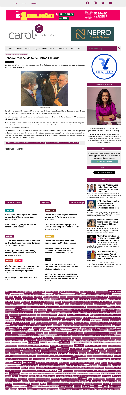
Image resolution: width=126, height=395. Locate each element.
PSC (109, 365)
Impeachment (87, 330)
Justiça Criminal (9, 338)
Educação (62, 315)
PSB (105, 365)
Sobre (24, 3)
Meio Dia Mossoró (76, 342)
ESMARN (68, 317)
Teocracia (87, 383)
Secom (31, 376)
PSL (13, 367)
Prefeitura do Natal (115, 363)
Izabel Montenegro (102, 333)
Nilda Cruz (108, 348)
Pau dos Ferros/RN (54, 356)
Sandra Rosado (15, 373)
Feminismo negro (116, 320)
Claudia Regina (27, 304)
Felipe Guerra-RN (96, 320)
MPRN (37, 348)
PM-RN (63, 359)
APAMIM (78, 294)
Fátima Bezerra (68, 320)
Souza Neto (105, 381)
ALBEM (82, 291)
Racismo (41, 367)
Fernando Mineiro (23, 323)
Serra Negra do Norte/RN (43, 378)
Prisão (81, 365)
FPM (75, 322)
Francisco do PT (95, 322)
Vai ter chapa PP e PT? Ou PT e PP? (21, 278)
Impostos (95, 330)
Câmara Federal (84, 299)
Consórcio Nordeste (64, 307)
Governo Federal (15, 328)
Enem (46, 317)
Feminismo (106, 320)
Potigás (97, 362)
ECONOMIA (18, 48)
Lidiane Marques (46, 340)
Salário (112, 371)
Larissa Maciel (117, 338)
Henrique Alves (99, 328)
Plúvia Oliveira (55, 359)
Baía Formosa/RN (54, 296)
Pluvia (48, 359)
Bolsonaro (18, 299)
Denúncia (68, 309)
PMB (69, 359)
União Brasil (22, 389)
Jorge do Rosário (70, 335)
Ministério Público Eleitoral (40, 346)
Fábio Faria (29, 320)
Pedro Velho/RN (108, 356)
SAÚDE (73, 48)
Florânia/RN (61, 322)
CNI (71, 304)
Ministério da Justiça (115, 342)
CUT (35, 309)
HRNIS (31, 330)
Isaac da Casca (62, 333)
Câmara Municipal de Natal (99, 299)
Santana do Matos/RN (39, 373)
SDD (20, 376)
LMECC (72, 340)
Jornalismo (90, 335)
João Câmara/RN (43, 335)
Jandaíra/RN (22, 335)
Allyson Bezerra (115, 292)
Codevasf (80, 304)
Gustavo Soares (64, 328)
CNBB (67, 304)
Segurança (117, 376)
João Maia (60, 335)
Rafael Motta (50, 367)
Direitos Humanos (95, 312)
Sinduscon (64, 381)
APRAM (97, 294)
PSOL (18, 367)
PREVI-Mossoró (60, 365)
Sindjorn (48, 381)
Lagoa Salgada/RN (96, 338)
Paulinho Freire (66, 356)
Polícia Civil (105, 359)
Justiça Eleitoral (35, 338)
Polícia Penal (8, 362)
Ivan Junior (92, 333)
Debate (49, 309)
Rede (85, 367)
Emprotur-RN (40, 317)
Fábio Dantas (20, 320)
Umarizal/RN (13, 389)
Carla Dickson (25, 301)
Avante (45, 296)
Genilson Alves (57, 325)
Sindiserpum (40, 381)
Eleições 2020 (95, 315)
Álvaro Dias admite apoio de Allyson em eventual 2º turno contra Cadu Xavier (21, 217)
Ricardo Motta (35, 371)
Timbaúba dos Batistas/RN (19, 386)
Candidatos (8, 301)
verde (60, 389)
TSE (96, 386)
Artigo (11, 296)
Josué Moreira (109, 335)
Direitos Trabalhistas (109, 312)
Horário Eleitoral (9, 330)
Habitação (84, 328)
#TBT (48, 260)
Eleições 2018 (83, 315)
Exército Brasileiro (95, 317)
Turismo (105, 386)
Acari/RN (22, 291)
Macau (103, 340)
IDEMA (58, 330)
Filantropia (43, 322)
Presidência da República (30, 365)
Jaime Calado (13, 335)
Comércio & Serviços (109, 304)
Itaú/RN (81, 333)
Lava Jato (19, 340)
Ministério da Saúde (11, 345)
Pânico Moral (80, 351)
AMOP (44, 294)
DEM (63, 309)
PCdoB (79, 356)
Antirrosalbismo (66, 294)
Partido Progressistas (93, 353)
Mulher (53, 348)
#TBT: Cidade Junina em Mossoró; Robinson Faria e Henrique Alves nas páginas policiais (61, 266)
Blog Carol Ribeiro (115, 296)
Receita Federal (78, 367)
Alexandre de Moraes (101, 291)
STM (119, 381)
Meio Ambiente (64, 342)
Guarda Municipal (52, 328)
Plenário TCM (41, 359)
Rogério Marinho (90, 371)
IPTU (50, 333)
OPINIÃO (45, 48)
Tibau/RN (8, 386)
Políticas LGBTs (64, 362)
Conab (28, 307)
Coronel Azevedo (92, 307)
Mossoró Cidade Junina (92, 346)
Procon (86, 365)
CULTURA (53, 48)
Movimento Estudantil (114, 345)
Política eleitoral (42, 363)
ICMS (53, 330)
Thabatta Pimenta (97, 383)
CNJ (75, 304)
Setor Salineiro (110, 378)
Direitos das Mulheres (80, 312)
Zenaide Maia (108, 389)
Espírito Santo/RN (77, 317)
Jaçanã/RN (113, 333)
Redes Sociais (99, 367)
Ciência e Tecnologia (16, 304)
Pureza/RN (32, 367)
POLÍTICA (9, 48)
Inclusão (110, 330)
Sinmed (71, 381)
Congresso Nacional (51, 307)
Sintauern (82, 381)
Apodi (84, 294)
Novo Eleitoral (15, 351)
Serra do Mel (31, 378)
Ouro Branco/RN (54, 351)
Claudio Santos (38, 304)
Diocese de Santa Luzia (25, 312)
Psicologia (7, 367)
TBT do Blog (35, 383)
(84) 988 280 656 (104, 162)
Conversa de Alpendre (79, 307)
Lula (91, 340)
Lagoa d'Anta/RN (76, 338)
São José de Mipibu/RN (83, 373)
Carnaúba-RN (50, 301)
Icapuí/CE (47, 330)
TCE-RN (43, 384)
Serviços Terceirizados (58, 379)
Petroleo (25, 359)
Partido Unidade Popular (20, 356)
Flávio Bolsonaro (52, 322)
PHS (30, 359)
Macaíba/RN (97, 340)
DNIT (28, 315)
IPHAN (46, 333)
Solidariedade (96, 381)
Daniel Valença (42, 309)
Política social (53, 363)
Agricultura (62, 292)
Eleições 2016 (71, 315)
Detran (104, 309)
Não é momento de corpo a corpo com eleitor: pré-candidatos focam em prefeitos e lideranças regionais (22, 268)
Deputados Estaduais (79, 309)
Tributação (86, 386)
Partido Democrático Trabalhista (30, 353)
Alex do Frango (90, 291)
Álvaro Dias (27, 294)
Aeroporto (41, 291)
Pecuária (89, 356)
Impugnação (103, 330)
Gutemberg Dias (75, 328)
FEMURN (8, 323)
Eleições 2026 (15, 317)
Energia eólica (53, 317)
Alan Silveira (75, 291)
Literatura (65, 340)
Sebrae (26, 376)
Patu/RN (45, 356)
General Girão (47, 325)
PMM (74, 359)
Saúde (15, 376)
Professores (93, 365)
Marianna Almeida (16, 342)
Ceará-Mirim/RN (85, 301)
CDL (78, 301)
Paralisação (94, 351)
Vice (75, 389)
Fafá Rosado (38, 320)
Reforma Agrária (109, 367)
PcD (74, 356)
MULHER (28, 48)
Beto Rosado (103, 297)
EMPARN (32, 317)
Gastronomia (37, 325)
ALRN (7, 294)
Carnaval (57, 301)
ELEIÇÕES (36, 48)
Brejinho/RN (54, 299)
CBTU (73, 301)
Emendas (25, 317)
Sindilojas (25, 381)
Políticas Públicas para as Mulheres (81, 363)
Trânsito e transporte (66, 386)
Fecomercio (86, 320)
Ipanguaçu (40, 333)
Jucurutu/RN (118, 335)
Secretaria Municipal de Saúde (91, 376)
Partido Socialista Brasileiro (108, 353)
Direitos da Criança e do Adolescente (59, 312)
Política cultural (29, 363)
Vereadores (68, 389)
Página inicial (45, 203)
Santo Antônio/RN (51, 373)
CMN (62, 304)
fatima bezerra (56, 320)
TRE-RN (77, 386)
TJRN (30, 386)
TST (100, 386)
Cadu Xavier (62, 299)
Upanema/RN (31, 389)
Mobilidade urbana (56, 346)
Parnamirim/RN (111, 351)
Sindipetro (32, 381)
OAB (21, 351)
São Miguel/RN (96, 373)
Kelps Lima (57, 338)
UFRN (7, 389)
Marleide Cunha (33, 342)
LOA (76, 340)
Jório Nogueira (81, 335)
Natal (59, 348)
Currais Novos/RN (28, 309)
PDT (84, 356)
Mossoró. (104, 345)
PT (27, 367)
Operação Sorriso (29, 351)
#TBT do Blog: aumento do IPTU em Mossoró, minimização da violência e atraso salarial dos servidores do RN (61, 276)
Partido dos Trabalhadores (56, 142)
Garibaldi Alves (15, 325)
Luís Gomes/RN (84, 340)
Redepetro (91, 367)
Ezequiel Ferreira (115, 317)
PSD (113, 365)
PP (102, 363)
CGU (6, 304)
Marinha (24, 342)
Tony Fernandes (37, 386)
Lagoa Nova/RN (86, 338)
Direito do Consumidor (40, 312)
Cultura (18, 309)
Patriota (39, 356)
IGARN (80, 330)
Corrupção (102, 307)
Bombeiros (26, 299)
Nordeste (114, 348)
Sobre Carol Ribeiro (104, 84)
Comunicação (21, 307)
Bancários (63, 296)
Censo (109, 301)
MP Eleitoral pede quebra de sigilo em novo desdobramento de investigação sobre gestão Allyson (103, 205)
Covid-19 (117, 307)
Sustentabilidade (18, 383)
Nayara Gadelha (88, 348)
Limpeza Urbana (56, 340)
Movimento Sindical (23, 348)
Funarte (119, 322)
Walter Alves (99, 389)
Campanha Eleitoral (114, 299)
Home (15, 3)
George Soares (77, 325)
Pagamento (71, 351)
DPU (38, 315)
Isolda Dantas (72, 333)
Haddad (91, 328)
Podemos (92, 359)
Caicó (76, 299)
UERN (111, 386)
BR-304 (34, 299)
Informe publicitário (17, 333)
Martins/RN (43, 342)
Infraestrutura (30, 333)
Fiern (37, 322)
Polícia (98, 359)
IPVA (55, 333)
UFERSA (118, 386)
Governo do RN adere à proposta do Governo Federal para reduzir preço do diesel (62, 227)
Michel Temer (97, 342)
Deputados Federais (94, 309)
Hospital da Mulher (22, 330)
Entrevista (62, 317)
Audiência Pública (27, 296)
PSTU (22, 367)
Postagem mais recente (13, 203)
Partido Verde (32, 356)
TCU (54, 383)
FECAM (78, 320)
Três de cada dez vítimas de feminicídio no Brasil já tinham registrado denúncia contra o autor (22, 243)
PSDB (119, 365)
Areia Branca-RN (106, 294)
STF (112, 381)
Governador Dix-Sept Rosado (102, 325)
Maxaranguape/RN (53, 342)
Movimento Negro (10, 348)
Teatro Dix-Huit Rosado (63, 383)
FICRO (33, 322)
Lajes (110, 338)
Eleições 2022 (108, 315)
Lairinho (105, 338)
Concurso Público (37, 307)
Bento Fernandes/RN (91, 296)
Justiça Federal (48, 338)
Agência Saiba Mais (52, 291)
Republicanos (26, 371)
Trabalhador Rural (53, 386)
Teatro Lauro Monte (77, 383)
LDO (38, 340)
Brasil (9, 142)
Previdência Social (72, 365)
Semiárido (7, 378)
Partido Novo (82, 353)
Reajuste (70, 367)
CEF (93, 301)
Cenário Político (101, 301)
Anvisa (72, 294)
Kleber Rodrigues (66, 338)
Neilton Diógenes (99, 348)
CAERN (70, 299)
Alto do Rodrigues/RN (16, 294)
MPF (32, 348)
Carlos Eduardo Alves (22, 142)
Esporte (85, 317)
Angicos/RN (57, 294)
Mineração (105, 342)
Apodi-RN (90, 294)
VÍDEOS (9, 260)
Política (17, 362)
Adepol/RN (29, 291)
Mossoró (78, 345)
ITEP (85, 333)
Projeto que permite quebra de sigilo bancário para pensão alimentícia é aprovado (21, 253)
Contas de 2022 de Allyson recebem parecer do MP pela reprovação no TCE (61, 217)
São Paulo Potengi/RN (107, 373)
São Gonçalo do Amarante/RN (67, 373)
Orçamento (44, 351)
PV (37, 367)
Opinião (37, 351)
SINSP (76, 381)
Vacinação (55, 389)
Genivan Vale (67, 325)
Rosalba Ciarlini (102, 371)
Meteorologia (87, 342)
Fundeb (7, 325)
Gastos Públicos (27, 325)
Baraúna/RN (80, 296)
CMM (57, 304)
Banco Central (71, 296)
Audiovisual (38, 296)
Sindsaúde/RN (56, 381)
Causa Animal (66, 301)
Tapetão (27, 384)
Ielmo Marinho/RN (66, 330)
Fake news (47, 320)
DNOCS (34, 315)
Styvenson (8, 384)
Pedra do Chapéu (97, 356)
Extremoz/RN (105, 317)
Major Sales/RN (111, 340)
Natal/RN (65, 348)
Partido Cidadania (15, 353)
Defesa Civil (56, 309)
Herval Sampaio (110, 328)
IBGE (41, 330)
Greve (35, 328)
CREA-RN (11, 309)
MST (48, 348)
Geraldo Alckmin (87, 325)
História (118, 328)
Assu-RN (17, 297)
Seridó (25, 378)
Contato (34, 3)
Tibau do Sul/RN (116, 383)
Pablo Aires (63, 351)
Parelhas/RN (102, 351)
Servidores (83, 379)
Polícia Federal (116, 359)
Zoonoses (117, 389)
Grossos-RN (42, 328)
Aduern (35, 291)
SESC (90, 378)
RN (69, 142)
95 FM (7, 292)
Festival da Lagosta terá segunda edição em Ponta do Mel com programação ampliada (59, 250)
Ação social (14, 292)
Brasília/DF (47, 299)
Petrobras (18, 359)
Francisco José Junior (108, 323)
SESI (94, 378)
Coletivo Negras (89, 304)
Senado (75, 142)
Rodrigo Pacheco (78, 371)
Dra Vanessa (44, 315)
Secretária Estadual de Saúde (45, 376)
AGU (69, 291)
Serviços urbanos (72, 378)
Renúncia (18, 371)
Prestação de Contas (46, 365)
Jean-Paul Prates (38, 142)
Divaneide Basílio (13, 315)
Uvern (48, 389)
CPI (6, 309)
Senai (20, 378)
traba (45, 386)
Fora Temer (69, 322)
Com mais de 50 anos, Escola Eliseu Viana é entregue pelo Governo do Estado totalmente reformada (103, 256)
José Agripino (99, 335)
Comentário (97, 304)
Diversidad (22, 315)
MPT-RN (43, 348)
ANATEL (50, 294)
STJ (116, 381)
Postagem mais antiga (77, 203)
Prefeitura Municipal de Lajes (12, 365)
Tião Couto (106, 384)
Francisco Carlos (84, 322)
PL (34, 359)
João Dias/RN (52, 335)
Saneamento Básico (26, 373)
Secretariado (107, 376)
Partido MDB (73, 353)
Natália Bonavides (76, 348)
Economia (53, 315)
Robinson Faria (68, 371)
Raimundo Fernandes (61, 367)
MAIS (80, 48)
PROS (100, 365)
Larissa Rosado (10, 340)
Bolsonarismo (9, 299)
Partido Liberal (63, 353)
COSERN (109, 307)
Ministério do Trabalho (24, 345)
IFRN (74, 330)
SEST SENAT (101, 378)
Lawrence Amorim (30, 340)
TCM (49, 384)
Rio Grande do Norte (49, 371)
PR (106, 362)
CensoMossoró (117, 301)
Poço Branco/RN (83, 359)
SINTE (88, 381)
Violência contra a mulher (86, 389)
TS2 (92, 386)
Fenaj (14, 322)
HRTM (37, 330)
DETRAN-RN (111, 309)
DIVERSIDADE (64, 48)
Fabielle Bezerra (9, 320)
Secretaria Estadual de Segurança (68, 376)
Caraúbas (17, 301)
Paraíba (87, 351)
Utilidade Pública (41, 389)
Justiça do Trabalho (22, 338)
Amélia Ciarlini (37, 294)
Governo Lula (27, 328)
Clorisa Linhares (48, 304)
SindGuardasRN (16, 381)
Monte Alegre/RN (68, 345)
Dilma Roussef (12, 312)
